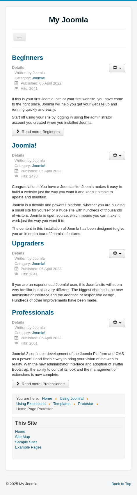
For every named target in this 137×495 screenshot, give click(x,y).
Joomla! (38, 78)
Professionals (33, 312)
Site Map (22, 437)
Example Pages (28, 447)
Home (20, 431)
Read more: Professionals (40, 384)
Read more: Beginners (38, 132)
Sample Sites (26, 442)
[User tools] (117, 68)
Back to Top (121, 484)
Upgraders (28, 243)
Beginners (27, 57)
